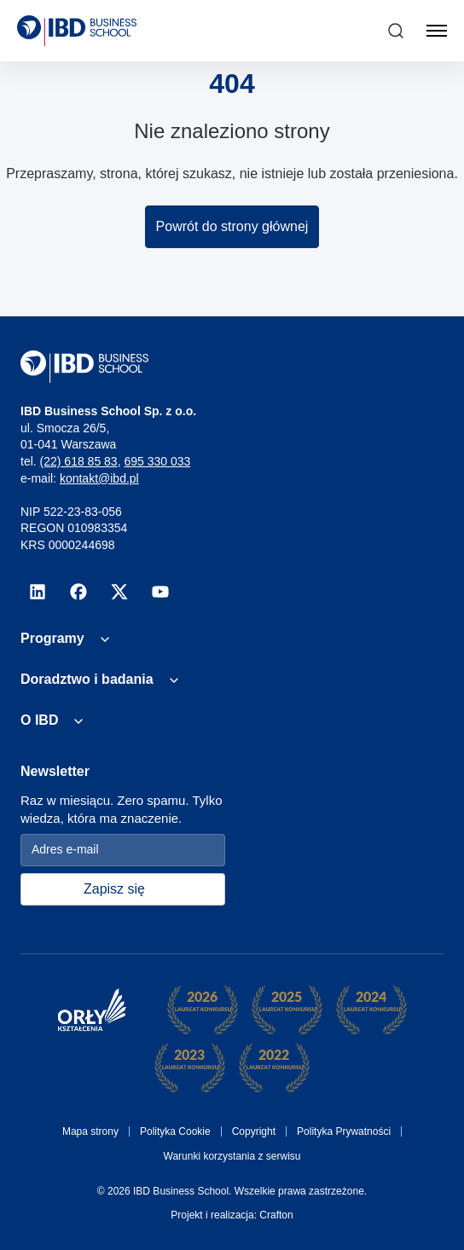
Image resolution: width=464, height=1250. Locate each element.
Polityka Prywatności (344, 1131)
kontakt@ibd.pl (99, 478)
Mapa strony (90, 1131)
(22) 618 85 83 (79, 461)
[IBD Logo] (76, 30)
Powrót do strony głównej (232, 226)
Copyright (254, 1131)
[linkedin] (37, 592)
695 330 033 (157, 461)
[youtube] (160, 592)
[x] (119, 592)
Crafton (276, 1215)
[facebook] (78, 592)
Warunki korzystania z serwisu (232, 1156)
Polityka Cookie (175, 1131)
